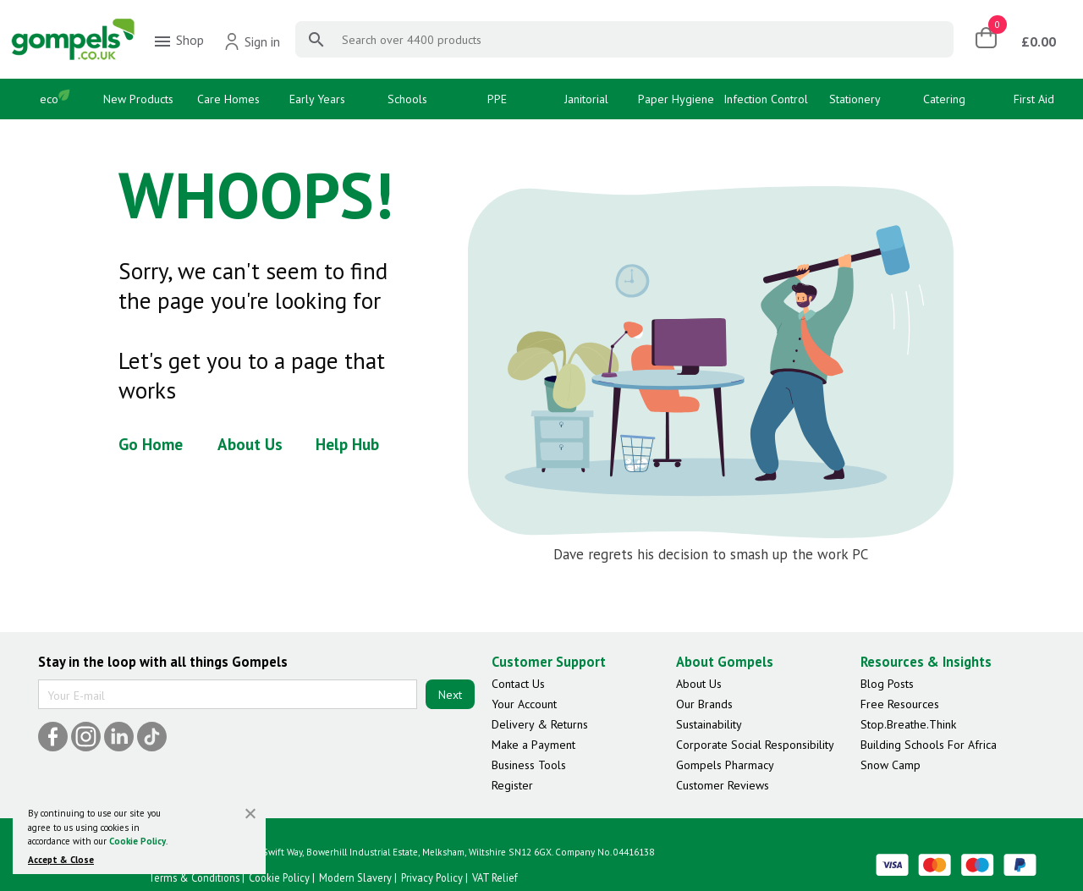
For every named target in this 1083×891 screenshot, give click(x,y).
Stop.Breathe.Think (908, 724)
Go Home (150, 444)
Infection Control (765, 99)
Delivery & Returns (540, 724)
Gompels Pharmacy (725, 765)
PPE (497, 99)
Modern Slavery (355, 877)
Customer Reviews (722, 785)
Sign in (251, 41)
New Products (138, 99)
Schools (407, 99)
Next (450, 694)
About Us (250, 444)
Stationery (855, 99)
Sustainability (709, 724)
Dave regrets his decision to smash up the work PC (710, 554)
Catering (944, 99)
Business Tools (529, 765)
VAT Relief (495, 877)
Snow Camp (890, 765)
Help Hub (347, 444)
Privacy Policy (432, 877)
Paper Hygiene (676, 99)
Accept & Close (61, 860)
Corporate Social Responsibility (755, 744)
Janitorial (586, 99)
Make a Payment (533, 744)
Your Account (524, 704)
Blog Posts (887, 683)
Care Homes (228, 99)
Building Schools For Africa (928, 744)
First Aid (1034, 99)
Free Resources (899, 704)
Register (512, 785)
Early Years (317, 99)
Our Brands (704, 704)
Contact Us (518, 683)
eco (49, 99)
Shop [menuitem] (178, 41)
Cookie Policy (137, 841)
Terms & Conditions (193, 877)
